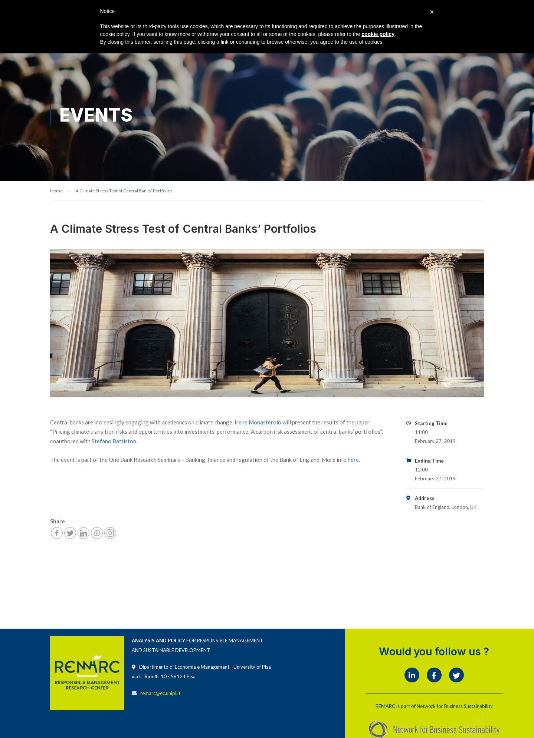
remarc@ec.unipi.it (160, 693)
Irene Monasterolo (258, 422)
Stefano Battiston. (114, 441)
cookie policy (377, 34)
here (353, 460)
